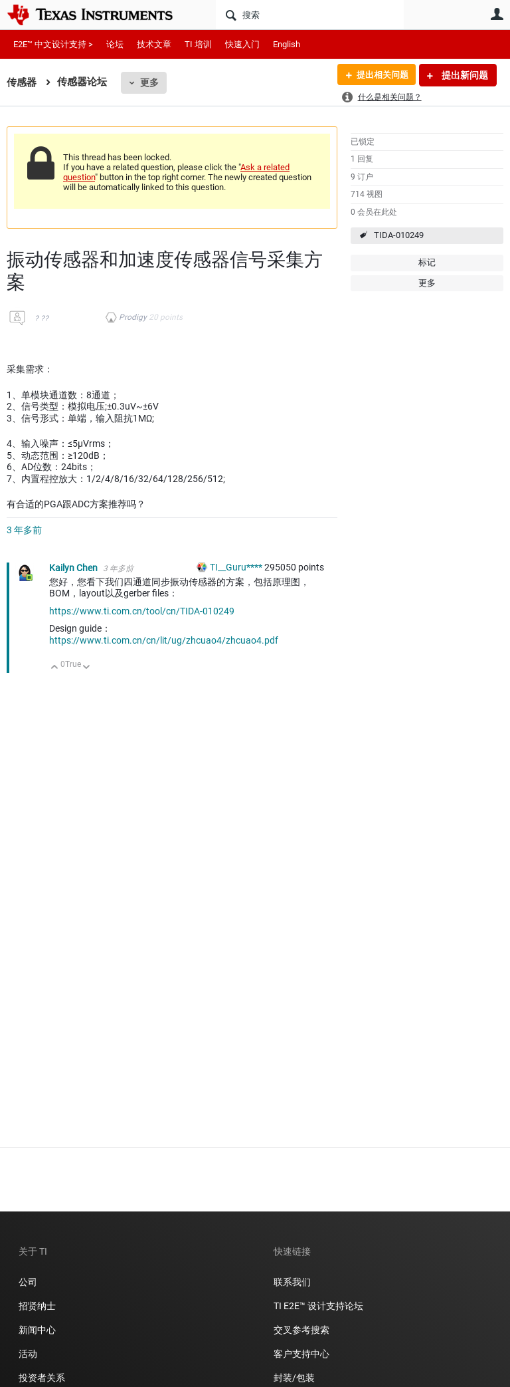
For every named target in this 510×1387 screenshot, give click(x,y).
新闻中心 (37, 1329)
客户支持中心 (301, 1353)
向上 (54, 668)
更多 (149, 82)
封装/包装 (294, 1377)
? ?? (41, 318)
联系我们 (292, 1282)
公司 (28, 1282)
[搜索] (310, 14)
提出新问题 (464, 75)
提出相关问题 (379, 75)
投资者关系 (42, 1377)
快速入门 (242, 44)
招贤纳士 (37, 1306)
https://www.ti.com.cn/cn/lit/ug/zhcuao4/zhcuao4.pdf (163, 640)
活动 (28, 1353)
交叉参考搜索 (301, 1329)
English (286, 44)
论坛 (115, 44)
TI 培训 (198, 44)
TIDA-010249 (399, 235)
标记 (427, 262)
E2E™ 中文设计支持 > (53, 44)
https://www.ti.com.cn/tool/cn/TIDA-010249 (141, 611)
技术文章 (154, 44)
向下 (86, 668)
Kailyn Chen (74, 568)
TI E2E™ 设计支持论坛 (318, 1306)
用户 (496, 14)
